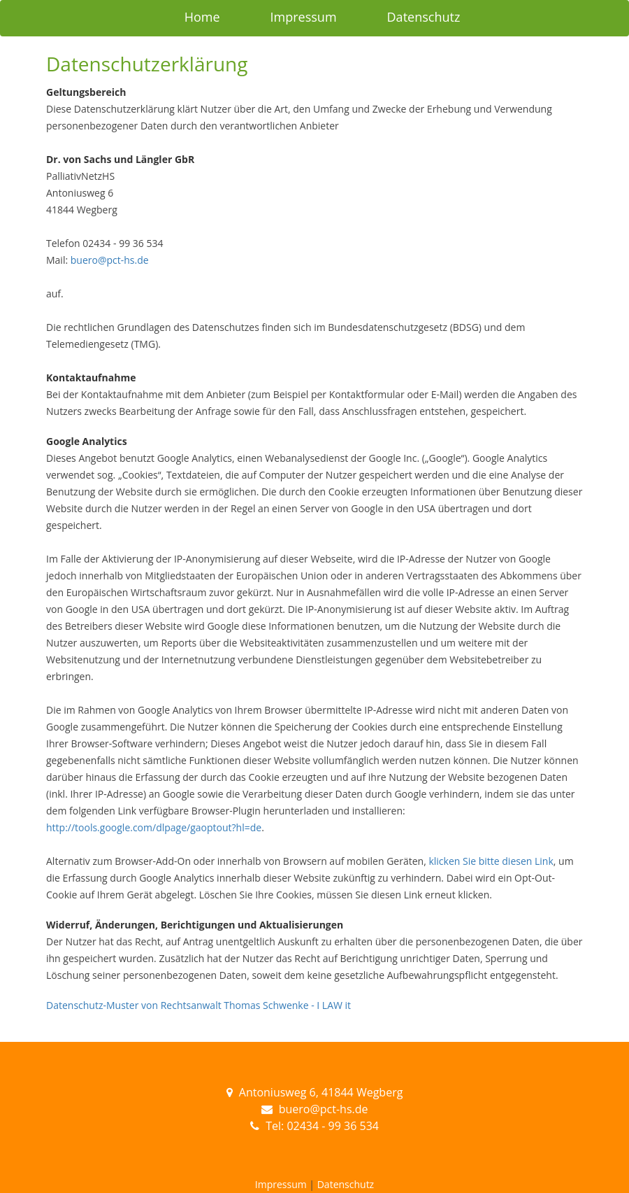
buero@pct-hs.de (110, 260)
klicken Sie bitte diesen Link (490, 861)
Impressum (303, 16)
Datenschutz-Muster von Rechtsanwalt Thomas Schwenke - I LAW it (198, 1005)
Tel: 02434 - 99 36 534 (322, 1126)
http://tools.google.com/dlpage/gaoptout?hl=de (153, 827)
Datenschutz (424, 16)
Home (202, 16)
